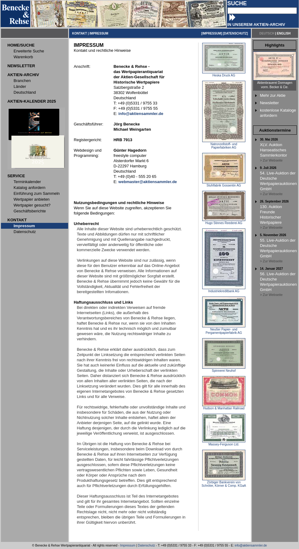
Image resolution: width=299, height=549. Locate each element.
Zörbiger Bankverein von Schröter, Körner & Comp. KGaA (224, 482)
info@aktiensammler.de (251, 545)
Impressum (127, 545)
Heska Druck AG (223, 74)
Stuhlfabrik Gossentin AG (223, 184)
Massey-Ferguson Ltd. (223, 443)
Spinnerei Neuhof (223, 369)
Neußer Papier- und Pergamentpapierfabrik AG (223, 329)
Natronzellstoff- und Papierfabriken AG (223, 144)
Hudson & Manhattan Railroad (223, 407)
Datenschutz (146, 545)
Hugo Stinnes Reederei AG (223, 222)
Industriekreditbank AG (223, 290)
